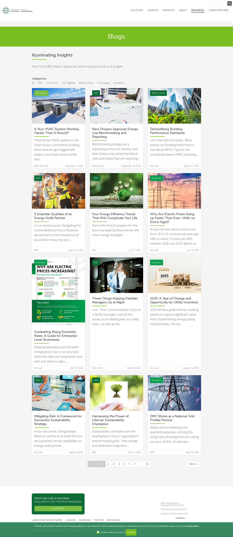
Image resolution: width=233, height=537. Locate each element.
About (183, 10)
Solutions (137, 10)
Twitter (99, 520)
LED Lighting (68, 82)
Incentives (118, 82)
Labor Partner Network (47, 520)
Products (169, 10)
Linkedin (70, 520)
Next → (194, 464)
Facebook (85, 520)
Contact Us (180, 518)
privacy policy (192, 526)
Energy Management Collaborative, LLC (20, 10)
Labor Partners (219, 10)
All (33, 82)
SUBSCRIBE (58, 508)
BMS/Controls (86, 82)
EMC (40, 82)
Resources (197, 10)
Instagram (113, 520)
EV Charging (103, 82)
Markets (153, 10)
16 (147, 464)
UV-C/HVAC (52, 82)
